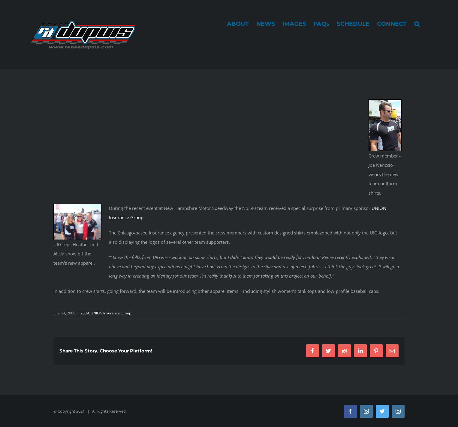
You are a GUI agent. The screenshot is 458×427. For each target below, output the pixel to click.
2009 (84, 313)
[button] (417, 23)
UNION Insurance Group (111, 313)
